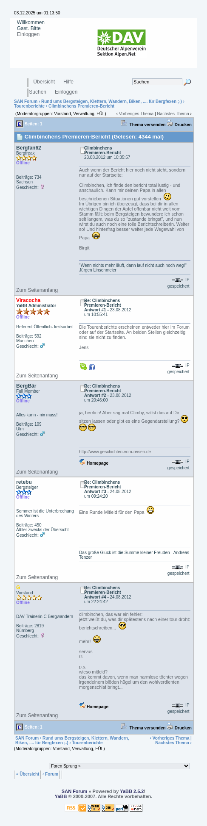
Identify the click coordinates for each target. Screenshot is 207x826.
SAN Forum (25, 101)
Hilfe (68, 82)
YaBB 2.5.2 (132, 791)
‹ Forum (50, 773)
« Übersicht (27, 773)
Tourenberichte (29, 106)
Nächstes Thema (173, 113)
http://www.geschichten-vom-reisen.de (115, 451)
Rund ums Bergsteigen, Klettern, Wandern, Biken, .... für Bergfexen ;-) (111, 101)
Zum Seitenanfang (37, 290)
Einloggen (28, 34)
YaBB (61, 796)
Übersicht (44, 82)
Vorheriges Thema (136, 113)
